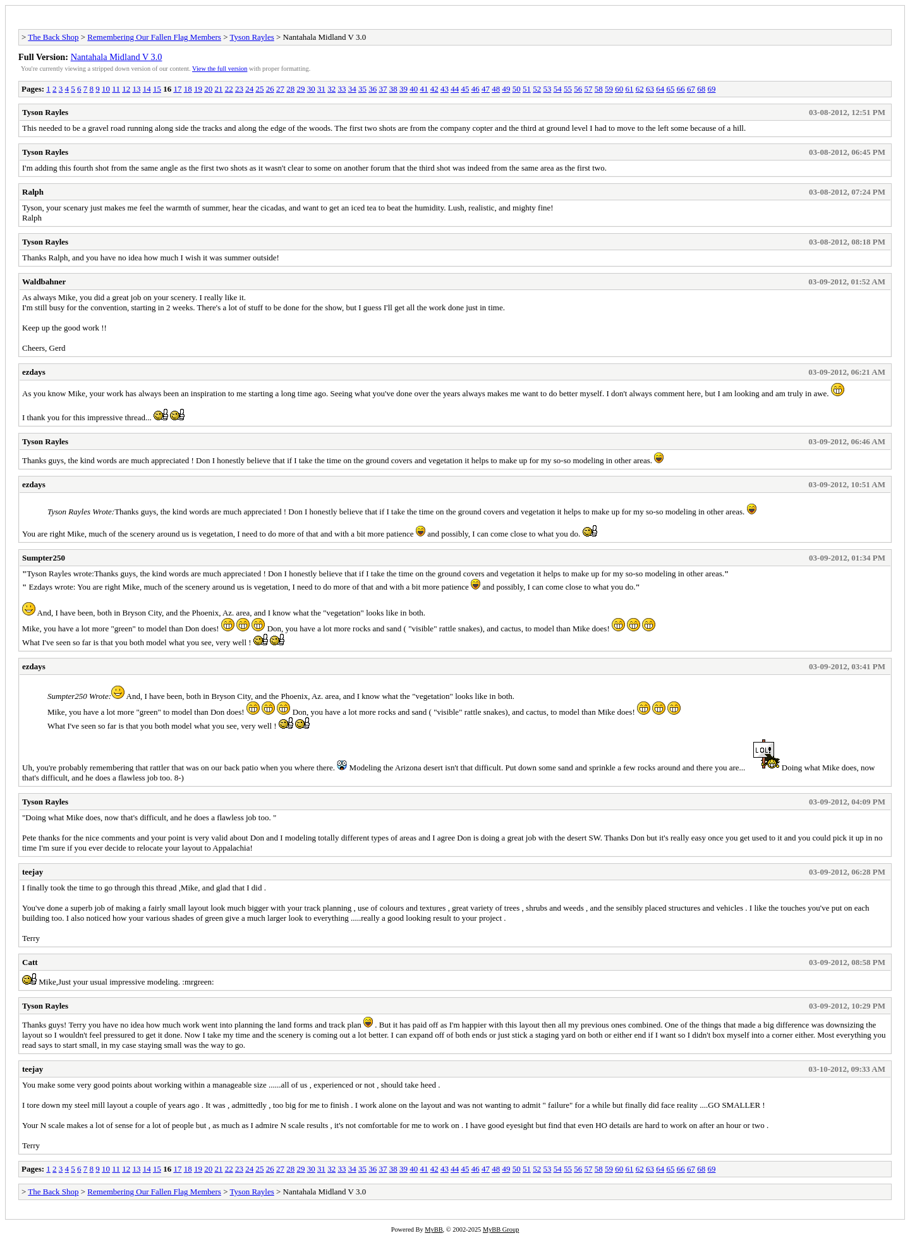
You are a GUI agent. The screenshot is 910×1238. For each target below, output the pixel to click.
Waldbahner (44, 281)
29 (300, 89)
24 (249, 89)
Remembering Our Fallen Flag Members (154, 37)
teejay (32, 872)
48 (496, 89)
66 (681, 89)
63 (650, 89)
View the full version (219, 68)
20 (208, 89)
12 (126, 89)
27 (280, 89)
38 (393, 89)
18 (188, 89)
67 (691, 89)
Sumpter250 (43, 557)
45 (465, 89)
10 (106, 89)
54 (558, 89)
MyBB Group (501, 1229)
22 (229, 89)
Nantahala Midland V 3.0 (116, 57)
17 (177, 89)
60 (619, 89)
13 (136, 89)
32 (331, 89)
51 (527, 89)
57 (588, 89)
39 (403, 89)
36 (372, 89)
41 (424, 89)
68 (701, 89)
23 (239, 89)
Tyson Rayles (252, 37)
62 (640, 89)
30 (311, 89)
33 (341, 89)
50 (517, 89)
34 (352, 89)
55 (568, 89)
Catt (30, 962)
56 (578, 89)
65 (670, 89)
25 (259, 89)
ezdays (34, 372)
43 (444, 89)
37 (383, 89)
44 (455, 89)
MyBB (433, 1229)
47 (486, 89)
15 (157, 89)
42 (434, 89)
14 (147, 89)
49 (506, 89)
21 (218, 89)
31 (321, 89)
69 (711, 89)
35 (362, 89)
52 (537, 89)
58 (599, 89)
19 (198, 89)
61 (629, 89)
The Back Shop (53, 37)
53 (547, 89)
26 (270, 89)
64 (660, 89)
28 (290, 89)
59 (609, 89)
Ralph (33, 192)
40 (414, 89)
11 (116, 89)
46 (475, 89)
